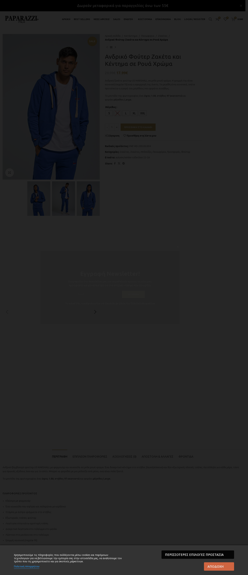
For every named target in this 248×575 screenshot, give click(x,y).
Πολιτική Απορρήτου (26, 566)
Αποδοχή (215, 566)
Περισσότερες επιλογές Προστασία (194, 555)
